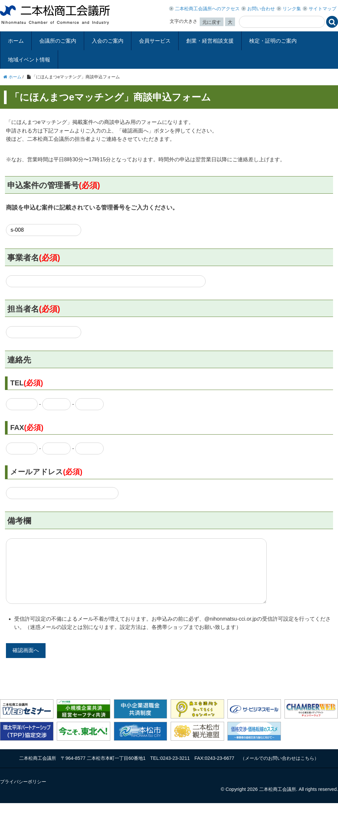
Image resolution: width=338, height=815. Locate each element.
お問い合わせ (261, 8)
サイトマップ (322, 8)
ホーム (16, 41)
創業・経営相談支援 (210, 41)
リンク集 (292, 8)
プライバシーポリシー (23, 793)
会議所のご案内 (57, 41)
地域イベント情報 (29, 59)
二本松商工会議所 (55, 15)
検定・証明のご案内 (273, 41)
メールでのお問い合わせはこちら (279, 770)
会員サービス (155, 41)
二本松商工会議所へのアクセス (207, 8)
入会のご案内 (107, 41)
